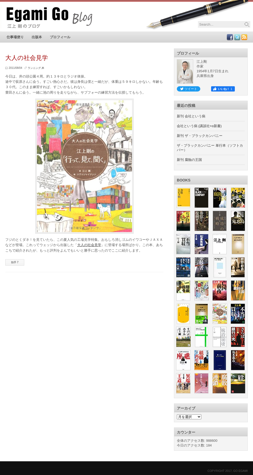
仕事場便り (15, 37)
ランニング (34, 67)
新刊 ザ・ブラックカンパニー (199, 136)
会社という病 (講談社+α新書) (199, 126)
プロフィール (60, 37)
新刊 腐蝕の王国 (189, 160)
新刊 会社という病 (191, 116)
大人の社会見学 (89, 245)
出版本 (37, 37)
